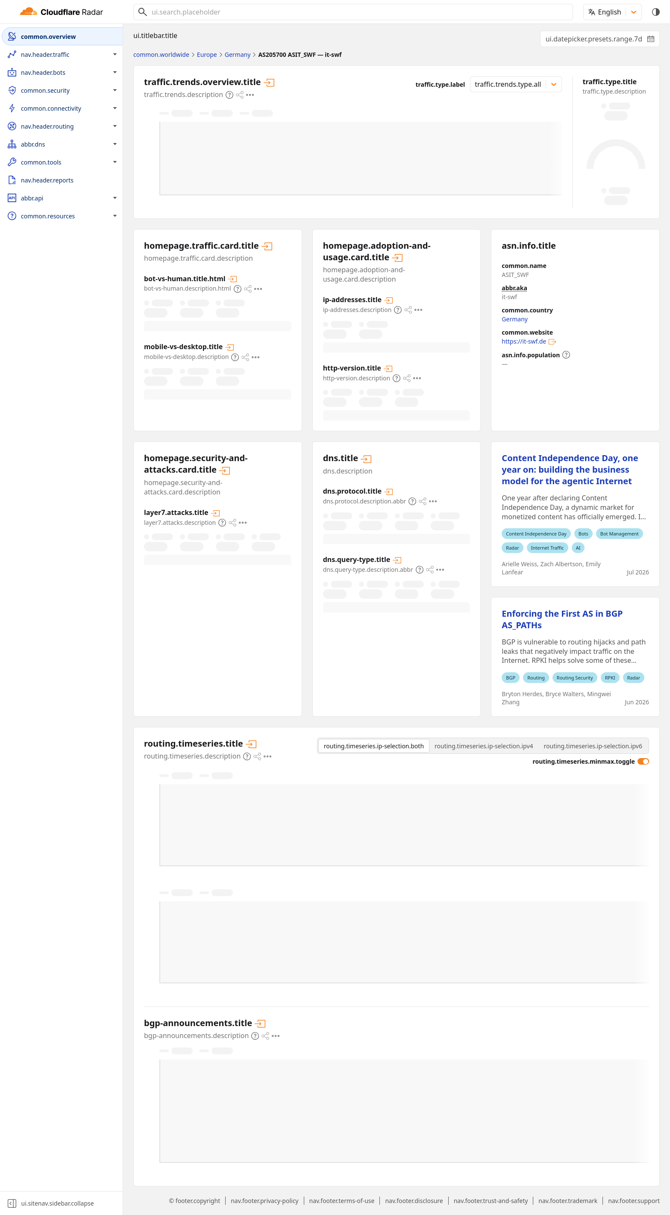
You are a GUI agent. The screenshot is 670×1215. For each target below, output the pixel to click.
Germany (515, 319)
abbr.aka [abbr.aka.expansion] (514, 288)
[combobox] (359, 12)
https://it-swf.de (529, 341)
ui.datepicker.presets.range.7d (603, 40)
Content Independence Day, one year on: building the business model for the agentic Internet (570, 469)
